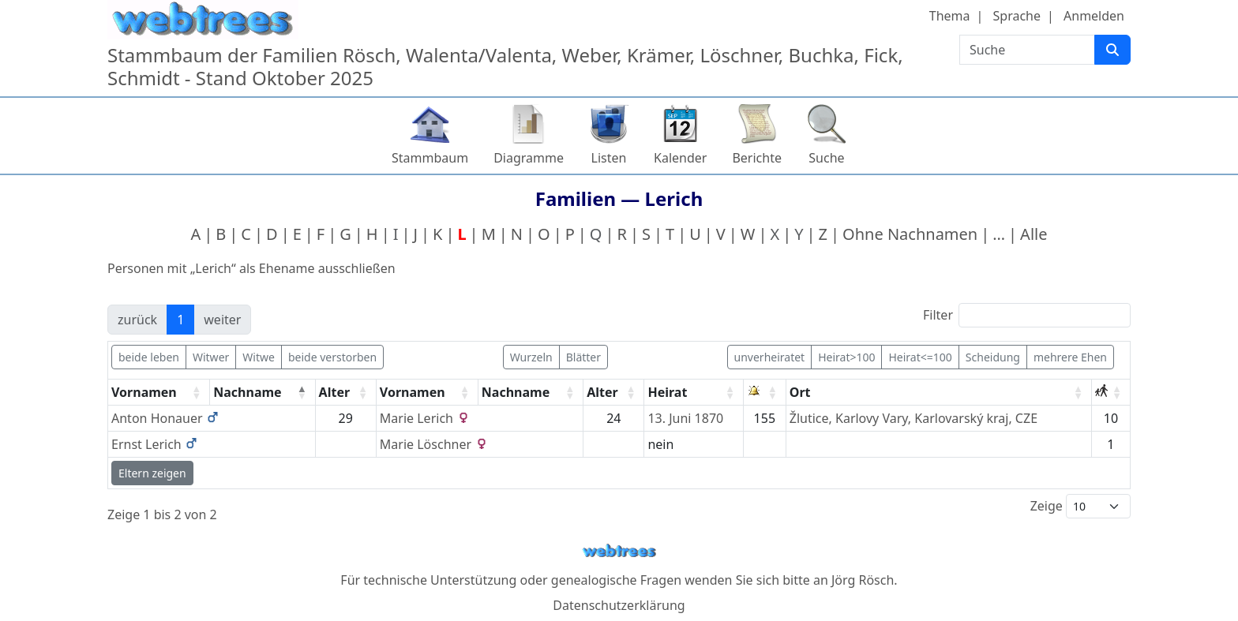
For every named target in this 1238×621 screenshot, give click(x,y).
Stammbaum (430, 157)
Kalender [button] (680, 157)
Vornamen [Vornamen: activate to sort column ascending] (144, 392)
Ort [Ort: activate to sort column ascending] (800, 392)
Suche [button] (826, 157)
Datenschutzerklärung (619, 605)
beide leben (148, 357)
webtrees (619, 551)
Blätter (583, 357)
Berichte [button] (757, 157)
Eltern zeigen (152, 473)
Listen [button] (609, 157)
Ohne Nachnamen (909, 234)
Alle (1033, 234)
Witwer (211, 357)
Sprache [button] (1017, 15)
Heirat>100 (846, 357)
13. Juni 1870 (685, 418)
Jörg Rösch (862, 580)
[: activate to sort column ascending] (765, 393)
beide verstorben (332, 357)
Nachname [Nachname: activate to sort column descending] (247, 392)
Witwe (258, 357)
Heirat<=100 (919, 357)
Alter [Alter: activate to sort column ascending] (335, 392)
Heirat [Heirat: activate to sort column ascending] (667, 392)
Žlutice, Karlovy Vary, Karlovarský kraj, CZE (913, 418)
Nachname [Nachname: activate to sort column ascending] (516, 392)
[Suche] (1112, 50)
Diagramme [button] (528, 157)
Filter (1027, 315)
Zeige (1080, 506)
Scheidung (993, 357)
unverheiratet (769, 357)
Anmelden (1094, 15)
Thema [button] (949, 15)
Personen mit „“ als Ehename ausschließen (251, 268)
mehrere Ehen (1070, 357)
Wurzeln (531, 357)
